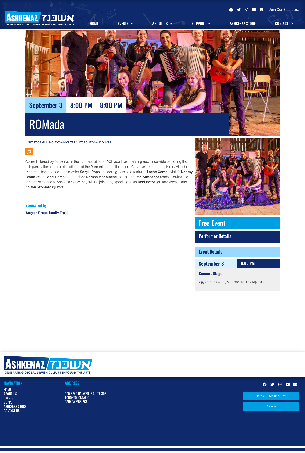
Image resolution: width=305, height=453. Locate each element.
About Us (162, 23)
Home (94, 23)
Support (201, 23)
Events (125, 23)
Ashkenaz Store (243, 23)
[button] (271, 396)
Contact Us (284, 23)
